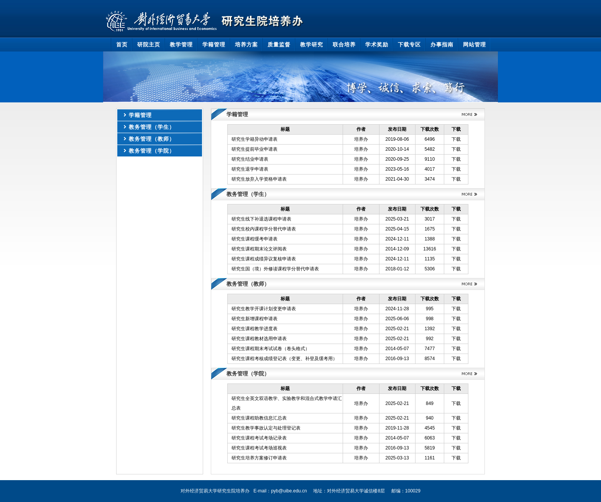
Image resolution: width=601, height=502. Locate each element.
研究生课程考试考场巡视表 (259, 448)
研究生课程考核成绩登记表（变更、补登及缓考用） (284, 358)
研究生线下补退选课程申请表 (261, 219)
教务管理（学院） (152, 151)
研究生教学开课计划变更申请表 (264, 308)
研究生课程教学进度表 (255, 328)
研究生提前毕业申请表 (255, 149)
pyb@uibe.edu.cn (289, 491)
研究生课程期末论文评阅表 (259, 249)
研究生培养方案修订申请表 (259, 458)
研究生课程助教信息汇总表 (259, 418)
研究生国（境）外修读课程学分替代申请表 (275, 269)
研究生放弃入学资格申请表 (259, 179)
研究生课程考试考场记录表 (259, 438)
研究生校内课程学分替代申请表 (264, 229)
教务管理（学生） (152, 127)
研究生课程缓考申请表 (255, 239)
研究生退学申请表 (250, 169)
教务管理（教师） (152, 139)
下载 (456, 139)
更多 (466, 114)
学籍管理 (140, 115)
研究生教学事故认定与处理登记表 (266, 428)
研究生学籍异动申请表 (255, 139)
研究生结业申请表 (250, 159)
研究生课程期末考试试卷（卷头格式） (271, 348)
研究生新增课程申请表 (255, 318)
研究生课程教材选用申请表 (259, 338)
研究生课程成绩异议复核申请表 (264, 259)
